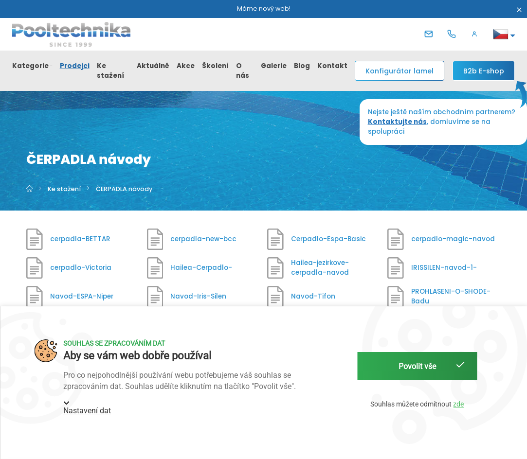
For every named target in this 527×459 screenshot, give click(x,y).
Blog (302, 66)
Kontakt (332, 66)
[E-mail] (430, 34)
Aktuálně (153, 66)
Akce (186, 66)
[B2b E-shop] (484, 71)
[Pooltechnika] (71, 34)
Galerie (274, 66)
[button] (476, 34)
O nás (242, 70)
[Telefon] (453, 34)
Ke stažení (110, 70)
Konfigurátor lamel (399, 71)
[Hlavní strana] (30, 189)
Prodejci (75, 66)
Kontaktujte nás (397, 121)
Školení (215, 66)
